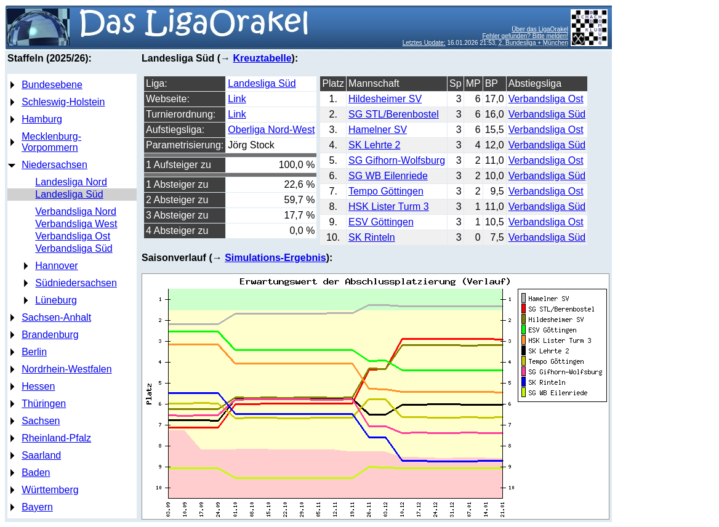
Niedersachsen (54, 164)
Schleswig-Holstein (63, 102)
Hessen (38, 386)
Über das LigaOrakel (540, 29)
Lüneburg (56, 300)
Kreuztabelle (262, 58)
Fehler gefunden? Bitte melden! (525, 36)
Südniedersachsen (76, 283)
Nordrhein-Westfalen (66, 369)
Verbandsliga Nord (75, 211)
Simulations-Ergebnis (275, 257)
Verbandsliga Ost (72, 236)
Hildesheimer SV (385, 99)
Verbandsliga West (76, 224)
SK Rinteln (371, 237)
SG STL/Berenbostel (393, 114)
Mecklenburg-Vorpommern (51, 142)
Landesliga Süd (69, 194)
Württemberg (50, 490)
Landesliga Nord (71, 182)
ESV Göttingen (381, 222)
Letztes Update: (424, 42)
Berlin (34, 352)
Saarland (41, 455)
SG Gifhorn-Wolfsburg (396, 160)
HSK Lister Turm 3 (388, 206)
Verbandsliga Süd (73, 248)
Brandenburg (50, 334)
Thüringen (44, 403)
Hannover (56, 265)
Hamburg (42, 119)
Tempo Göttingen (386, 191)
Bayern (37, 507)
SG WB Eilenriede (388, 176)
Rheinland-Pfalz (56, 438)
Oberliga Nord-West (271, 129)
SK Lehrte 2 (374, 145)
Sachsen (41, 421)
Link (237, 99)
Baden (36, 472)
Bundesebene (52, 84)
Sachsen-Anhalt (56, 317)
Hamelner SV (377, 129)
